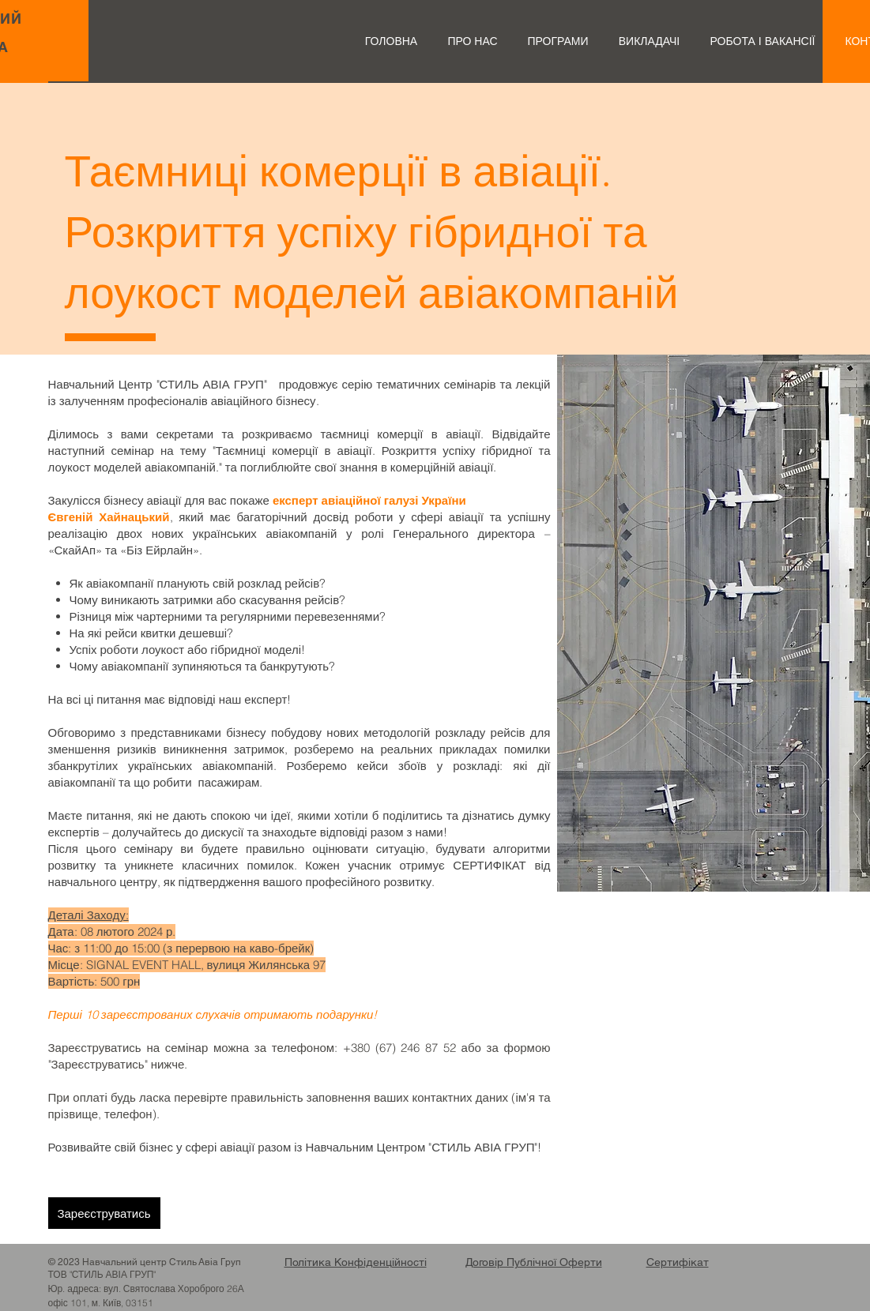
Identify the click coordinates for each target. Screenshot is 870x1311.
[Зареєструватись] (104, 1213)
